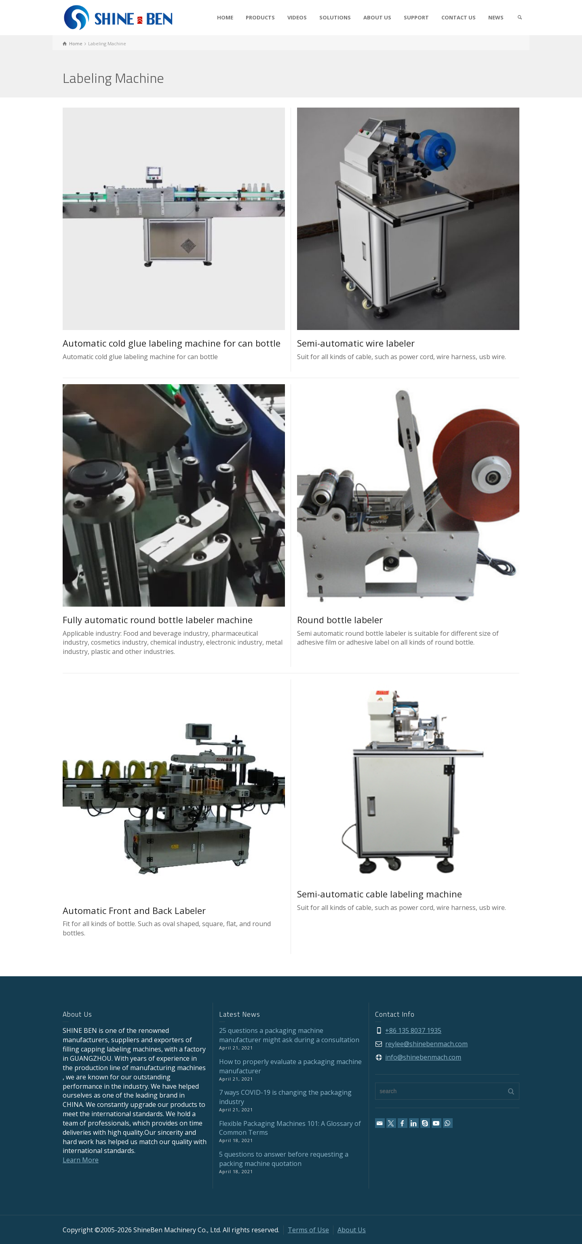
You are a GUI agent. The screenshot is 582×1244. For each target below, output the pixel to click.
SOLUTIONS (335, 17)
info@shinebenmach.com (423, 1057)
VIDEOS (297, 17)
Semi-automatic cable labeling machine (379, 894)
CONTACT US (458, 17)
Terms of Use (308, 1229)
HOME (225, 17)
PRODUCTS (260, 17)
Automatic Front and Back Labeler (134, 910)
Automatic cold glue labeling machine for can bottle (171, 343)
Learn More (81, 1159)
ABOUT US (377, 17)
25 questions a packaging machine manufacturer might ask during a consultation (289, 1035)
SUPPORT (416, 17)
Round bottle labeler (340, 620)
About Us (351, 1229)
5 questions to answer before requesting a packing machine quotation (283, 1159)
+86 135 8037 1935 (413, 1030)
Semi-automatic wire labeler (356, 343)
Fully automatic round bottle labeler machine (158, 620)
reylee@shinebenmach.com (426, 1043)
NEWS (496, 17)
